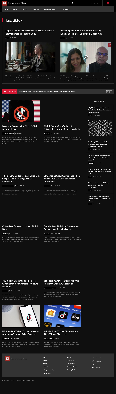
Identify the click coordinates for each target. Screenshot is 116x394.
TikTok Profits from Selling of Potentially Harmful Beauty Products (60, 132)
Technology (7, 349)
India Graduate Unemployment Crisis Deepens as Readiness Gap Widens (98, 207)
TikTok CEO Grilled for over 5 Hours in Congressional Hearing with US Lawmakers (20, 182)
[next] (111, 95)
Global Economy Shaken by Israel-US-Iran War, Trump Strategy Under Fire (98, 165)
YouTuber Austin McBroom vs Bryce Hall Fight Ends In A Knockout (60, 290)
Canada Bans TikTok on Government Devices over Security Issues (58, 233)
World (47, 139)
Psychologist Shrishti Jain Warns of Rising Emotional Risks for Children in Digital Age (85, 33)
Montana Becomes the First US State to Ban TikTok (19, 131)
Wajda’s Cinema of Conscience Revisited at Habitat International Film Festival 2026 (29, 33)
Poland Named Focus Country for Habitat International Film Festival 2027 (99, 179)
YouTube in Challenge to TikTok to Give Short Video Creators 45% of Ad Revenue (19, 290)
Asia (7, 41)
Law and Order (9, 136)
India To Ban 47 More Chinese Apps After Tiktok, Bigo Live (60, 340)
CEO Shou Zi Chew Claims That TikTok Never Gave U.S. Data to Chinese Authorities (61, 182)
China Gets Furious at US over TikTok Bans (19, 232)
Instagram (99, 372)
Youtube (98, 379)
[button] (108, 3)
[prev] (107, 95)
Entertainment (50, 298)
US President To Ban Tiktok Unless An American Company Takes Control (19, 341)
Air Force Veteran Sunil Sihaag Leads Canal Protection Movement (99, 193)
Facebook (98, 368)
